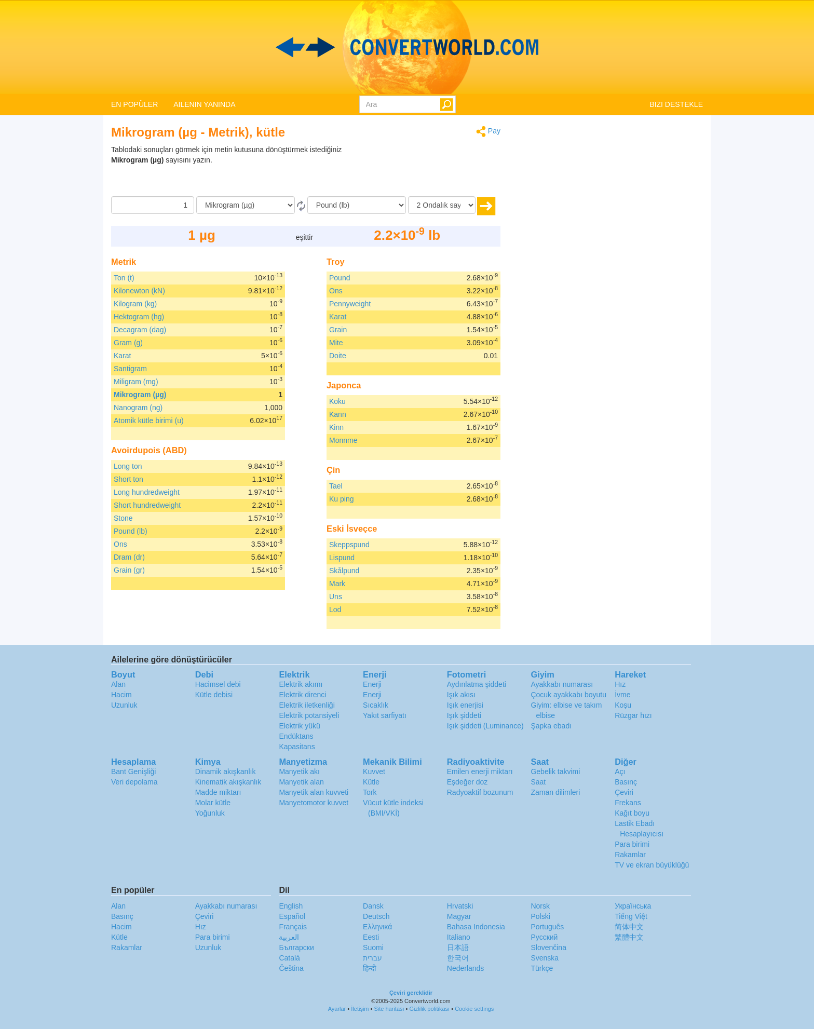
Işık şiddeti (464, 715)
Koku (337, 401)
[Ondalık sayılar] (442, 205)
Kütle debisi (214, 694)
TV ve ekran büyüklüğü (652, 865)
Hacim (121, 694)
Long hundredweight (147, 492)
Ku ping (341, 499)
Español (292, 916)
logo (407, 47)
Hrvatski (460, 906)
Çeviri (624, 792)
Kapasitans (297, 746)
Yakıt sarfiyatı (384, 715)
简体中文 (629, 927)
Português (547, 927)
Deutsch (376, 916)
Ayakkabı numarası (562, 684)
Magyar (459, 916)
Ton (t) (124, 278)
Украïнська (633, 906)
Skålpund (344, 570)
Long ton (128, 466)
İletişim (360, 1009)
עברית (372, 958)
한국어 (458, 958)
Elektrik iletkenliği (306, 705)
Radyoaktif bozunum (480, 792)
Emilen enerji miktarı (480, 771)
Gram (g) (128, 343)
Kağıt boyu (632, 813)
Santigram (130, 368)
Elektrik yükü (299, 726)
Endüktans (296, 736)
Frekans (628, 802)
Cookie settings (474, 1009)
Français (293, 927)
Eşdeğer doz (467, 782)
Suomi (373, 947)
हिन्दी (369, 968)
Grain (338, 330)
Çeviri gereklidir (410, 993)
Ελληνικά (377, 927)
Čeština (291, 968)
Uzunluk (124, 705)
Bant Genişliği (133, 771)
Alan (118, 684)
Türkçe (542, 968)
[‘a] (356, 205)
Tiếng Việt (631, 916)
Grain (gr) (129, 570)
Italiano (458, 937)
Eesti (371, 937)
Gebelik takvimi (555, 771)
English (291, 906)
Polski (540, 916)
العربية (289, 937)
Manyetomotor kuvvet (313, 802)
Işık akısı (461, 694)
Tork (369, 792)
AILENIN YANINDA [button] (204, 104)
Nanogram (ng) (138, 407)
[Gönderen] (245, 205)
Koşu (623, 705)
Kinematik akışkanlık (228, 782)
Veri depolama (134, 782)
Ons (120, 544)
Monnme (343, 440)
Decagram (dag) (140, 330)
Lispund (342, 557)
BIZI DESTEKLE (676, 104)
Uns (335, 596)
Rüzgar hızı (633, 715)
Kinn (336, 427)
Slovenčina (548, 947)
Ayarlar (337, 1009)
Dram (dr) (129, 557)
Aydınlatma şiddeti (476, 684)
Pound (339, 278)
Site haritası (389, 1009)
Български (296, 947)
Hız (620, 684)
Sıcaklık (375, 705)
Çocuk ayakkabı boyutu (568, 694)
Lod (335, 609)
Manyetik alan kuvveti (313, 792)
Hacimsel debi (218, 684)
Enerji (372, 684)
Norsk (540, 906)
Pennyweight (350, 304)
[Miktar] (152, 205)
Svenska (545, 958)
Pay (488, 131)
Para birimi (632, 844)
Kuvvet (374, 771)
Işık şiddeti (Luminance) (485, 726)
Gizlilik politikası (430, 1009)
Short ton (128, 479)
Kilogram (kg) (135, 304)
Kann (337, 414)
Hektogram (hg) (139, 317)
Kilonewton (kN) (139, 291)
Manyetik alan (301, 782)
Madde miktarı (218, 792)
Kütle (371, 782)
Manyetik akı (299, 771)
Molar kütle (212, 802)
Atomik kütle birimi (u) (149, 420)
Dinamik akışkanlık (225, 771)
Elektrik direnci (302, 694)
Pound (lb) (130, 531)
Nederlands (465, 968)
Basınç (626, 782)
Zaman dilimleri (555, 792)
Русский (544, 937)
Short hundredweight (147, 505)
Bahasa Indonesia (476, 927)
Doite (337, 355)
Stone (123, 518)
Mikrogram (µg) (140, 394)
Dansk (373, 906)
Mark (337, 583)
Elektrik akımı (300, 684)
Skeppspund (349, 544)
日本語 (458, 947)
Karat (122, 355)
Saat (538, 782)
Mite (336, 343)
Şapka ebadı (551, 726)
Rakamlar (630, 854)
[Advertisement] (435, 170)
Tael (336, 486)
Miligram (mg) (136, 381)
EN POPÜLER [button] (134, 104)
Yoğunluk (210, 813)
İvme (622, 694)
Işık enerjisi (465, 705)
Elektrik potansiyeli (309, 715)
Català (289, 958)
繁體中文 (629, 937)
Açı (620, 771)
